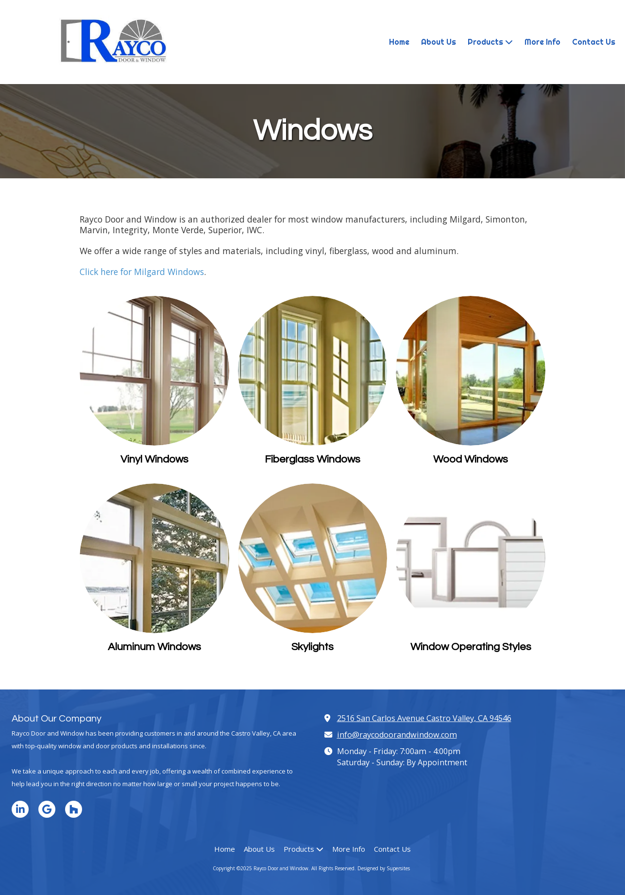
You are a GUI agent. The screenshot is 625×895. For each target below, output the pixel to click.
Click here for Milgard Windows (142, 271)
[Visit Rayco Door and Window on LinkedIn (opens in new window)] (20, 809)
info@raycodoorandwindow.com (397, 734)
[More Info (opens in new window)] (542, 42)
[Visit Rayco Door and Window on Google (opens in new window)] (46, 809)
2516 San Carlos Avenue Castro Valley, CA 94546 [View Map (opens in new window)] (424, 718)
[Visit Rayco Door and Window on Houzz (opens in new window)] (73, 809)
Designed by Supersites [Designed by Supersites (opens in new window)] (383, 868)
